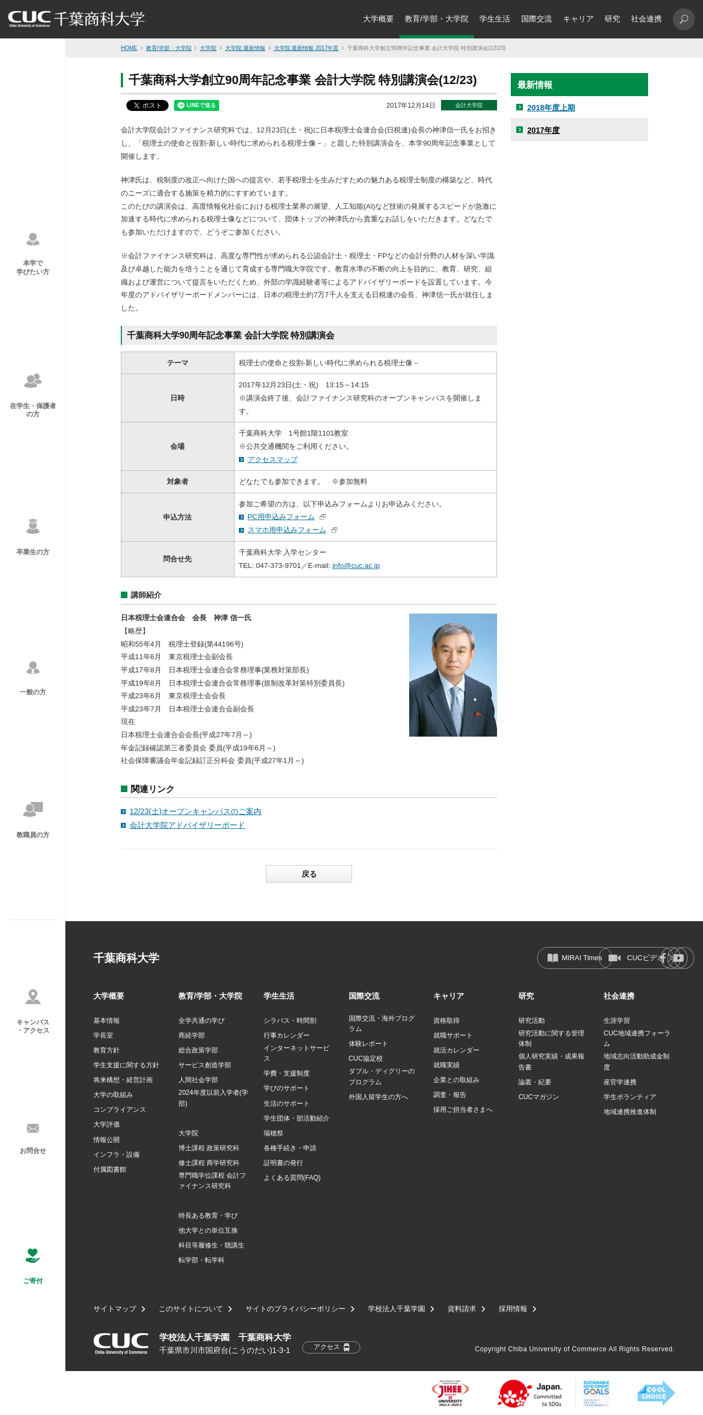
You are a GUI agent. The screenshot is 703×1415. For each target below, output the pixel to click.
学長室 (103, 1035)
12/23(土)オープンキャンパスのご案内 (195, 811)
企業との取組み (456, 1080)
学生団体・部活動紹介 (297, 1118)
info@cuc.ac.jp (356, 565)
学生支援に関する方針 (126, 1065)
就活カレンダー (456, 1050)
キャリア (578, 18)
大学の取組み (113, 1095)
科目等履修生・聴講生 (211, 1245)
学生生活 (494, 18)
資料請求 (462, 1309)
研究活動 (531, 1020)
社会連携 (646, 18)
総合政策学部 (198, 1050)
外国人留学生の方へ (378, 1097)
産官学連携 (620, 1082)
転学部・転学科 (201, 1260)
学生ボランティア (630, 1097)
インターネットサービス (297, 1053)
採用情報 (513, 1309)
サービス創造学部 (204, 1065)
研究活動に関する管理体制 (551, 1038)
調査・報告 (449, 1095)
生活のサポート (287, 1103)
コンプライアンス (119, 1109)
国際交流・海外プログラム (382, 1024)
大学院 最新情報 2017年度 (306, 48)
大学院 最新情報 (245, 48)
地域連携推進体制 (630, 1112)
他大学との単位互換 (208, 1230)
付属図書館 (109, 1169)
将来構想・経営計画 (123, 1080)
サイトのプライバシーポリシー (295, 1309)
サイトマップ (114, 1309)
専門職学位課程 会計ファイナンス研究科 (212, 1181)
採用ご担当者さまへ (463, 1109)
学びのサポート (287, 1088)
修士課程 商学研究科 (208, 1163)
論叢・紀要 (534, 1082)
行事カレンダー (287, 1035)
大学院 (208, 48)
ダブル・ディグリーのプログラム (382, 1076)
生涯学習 (617, 1020)
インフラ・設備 (116, 1154)
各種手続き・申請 (290, 1148)
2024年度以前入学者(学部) (213, 1098)
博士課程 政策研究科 (208, 1148)
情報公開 (106, 1140)
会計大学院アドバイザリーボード (187, 825)
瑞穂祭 (273, 1133)
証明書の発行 (283, 1163)
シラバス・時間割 (290, 1020)
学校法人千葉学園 (396, 1309)
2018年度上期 (551, 107)
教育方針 (106, 1050)
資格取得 (446, 1020)
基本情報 (106, 1020)
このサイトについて (191, 1309)
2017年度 (543, 130)
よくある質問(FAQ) (292, 1178)
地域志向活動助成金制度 (636, 1061)
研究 (612, 18)
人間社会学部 (198, 1080)
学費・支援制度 (287, 1073)
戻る (309, 874)
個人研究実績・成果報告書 (551, 1061)
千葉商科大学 (126, 958)
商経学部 (191, 1035)
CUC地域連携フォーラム (637, 1038)
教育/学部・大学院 (436, 18)
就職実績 (446, 1065)
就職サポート (453, 1035)
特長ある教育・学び (208, 1215)
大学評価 (106, 1124)
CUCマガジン (538, 1097)
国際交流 (536, 18)
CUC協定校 (366, 1058)
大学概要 (378, 18)
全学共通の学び (201, 1020)
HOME (129, 48)
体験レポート (368, 1044)
